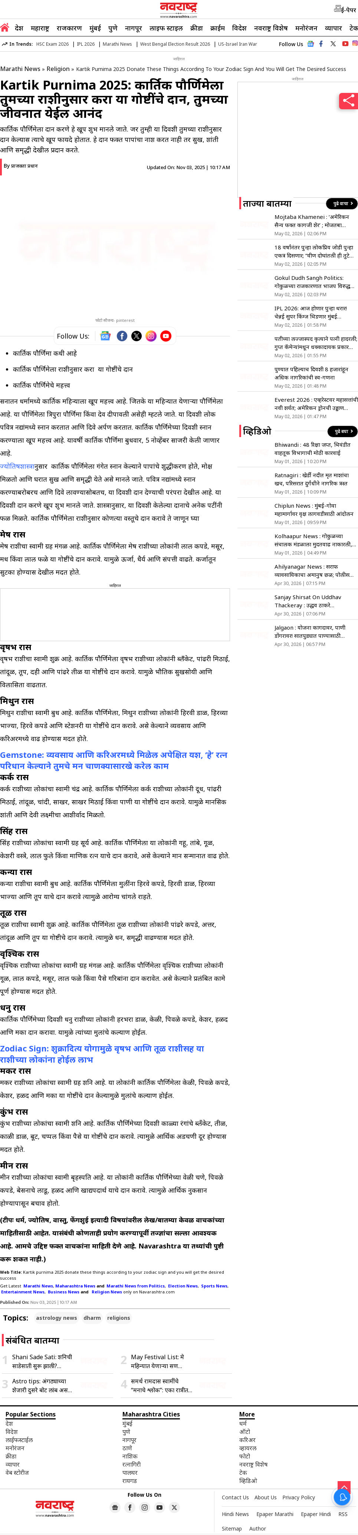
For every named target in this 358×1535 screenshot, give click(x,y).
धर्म (243, 1423)
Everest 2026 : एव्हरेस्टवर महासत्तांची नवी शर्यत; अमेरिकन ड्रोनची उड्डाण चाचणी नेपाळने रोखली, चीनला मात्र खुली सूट (316, 404)
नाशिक (130, 1456)
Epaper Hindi (316, 1514)
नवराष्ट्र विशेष (271, 27)
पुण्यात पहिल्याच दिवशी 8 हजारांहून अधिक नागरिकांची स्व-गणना (311, 373)
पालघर (130, 1472)
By (21, 165)
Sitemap (232, 1528)
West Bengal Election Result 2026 (175, 44)
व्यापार (333, 27)
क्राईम (217, 27)
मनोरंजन (306, 27)
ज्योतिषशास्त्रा (17, 466)
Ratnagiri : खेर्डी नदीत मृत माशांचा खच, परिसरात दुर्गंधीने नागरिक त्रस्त (312, 479)
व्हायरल (247, 1448)
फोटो (244, 1456)
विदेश (239, 27)
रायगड (129, 1481)
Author (257, 1528)
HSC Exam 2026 (52, 44)
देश (19, 27)
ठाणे (127, 1448)
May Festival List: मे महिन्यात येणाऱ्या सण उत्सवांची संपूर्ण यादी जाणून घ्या (160, 1361)
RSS (343, 1514)
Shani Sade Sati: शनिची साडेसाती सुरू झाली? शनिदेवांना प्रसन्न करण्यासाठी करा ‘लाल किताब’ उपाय (43, 1361)
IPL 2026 (86, 44)
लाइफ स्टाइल (166, 27)
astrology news (56, 1317)
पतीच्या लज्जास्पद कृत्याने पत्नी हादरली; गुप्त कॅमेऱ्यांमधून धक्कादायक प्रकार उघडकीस (316, 343)
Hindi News (235, 1514)
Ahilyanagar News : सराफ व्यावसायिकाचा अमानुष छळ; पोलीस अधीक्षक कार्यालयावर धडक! (312, 571)
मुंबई (95, 27)
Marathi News (117, 44)
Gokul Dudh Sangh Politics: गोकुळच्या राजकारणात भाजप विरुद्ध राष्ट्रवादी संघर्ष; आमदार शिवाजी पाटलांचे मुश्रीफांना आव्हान (316, 282)
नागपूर (133, 27)
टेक (243, 1472)
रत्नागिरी (131, 1464)
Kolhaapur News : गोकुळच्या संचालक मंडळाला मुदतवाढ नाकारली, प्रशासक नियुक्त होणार (313, 540)
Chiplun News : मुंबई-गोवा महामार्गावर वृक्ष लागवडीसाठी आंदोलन (314, 509)
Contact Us (235, 1497)
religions (118, 1317)
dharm (92, 1317)
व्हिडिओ (248, 1481)
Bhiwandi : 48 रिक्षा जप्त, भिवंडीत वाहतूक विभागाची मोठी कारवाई (313, 448)
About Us (265, 1497)
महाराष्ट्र (40, 27)
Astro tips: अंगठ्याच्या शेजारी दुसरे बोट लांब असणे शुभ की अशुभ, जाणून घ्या (42, 1386)
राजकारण (69, 27)
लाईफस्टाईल (19, 1440)
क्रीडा (196, 27)
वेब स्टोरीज (17, 1472)
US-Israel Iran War (237, 44)
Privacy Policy (298, 1497)
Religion (58, 69)
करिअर (247, 1440)
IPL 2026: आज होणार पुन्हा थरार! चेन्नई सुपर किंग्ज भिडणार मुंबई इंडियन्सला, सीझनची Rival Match (312, 312)
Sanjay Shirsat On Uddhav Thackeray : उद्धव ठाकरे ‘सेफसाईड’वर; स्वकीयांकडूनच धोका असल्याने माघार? (311, 601)
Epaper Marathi (274, 1514)
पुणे (113, 27)
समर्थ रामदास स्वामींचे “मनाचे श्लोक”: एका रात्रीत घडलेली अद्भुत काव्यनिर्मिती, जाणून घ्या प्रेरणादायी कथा (161, 1386)
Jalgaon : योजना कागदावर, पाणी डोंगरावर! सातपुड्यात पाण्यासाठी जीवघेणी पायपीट (310, 632)
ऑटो (244, 1432)
